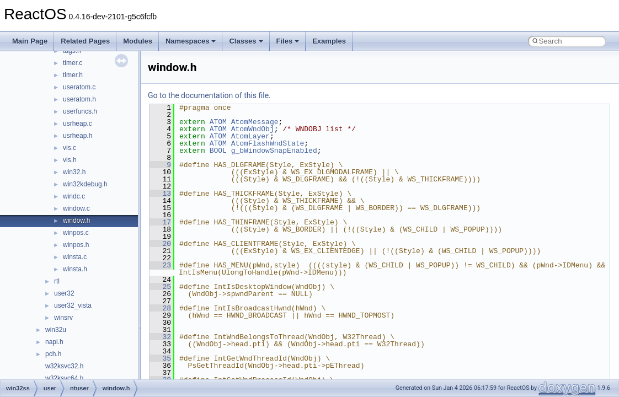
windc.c (74, 196)
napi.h (54, 342)
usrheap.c (77, 123)
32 (160, 337)
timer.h (73, 75)
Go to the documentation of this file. (209, 95)
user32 (64, 293)
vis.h (70, 160)
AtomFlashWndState (268, 143)
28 (160, 308)
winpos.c (76, 233)
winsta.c (75, 257)
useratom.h (79, 99)
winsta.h (75, 269)
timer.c (72, 63)
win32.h (74, 172)
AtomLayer (250, 136)
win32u (55, 330)
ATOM (218, 122)
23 (160, 265)
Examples (329, 41)
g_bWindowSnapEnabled (274, 150)
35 (160, 358)
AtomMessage (255, 122)
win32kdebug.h (85, 184)
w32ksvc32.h (64, 366)
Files (288, 41)
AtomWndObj (252, 129)
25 (160, 287)
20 (160, 244)
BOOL (218, 150)
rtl (57, 281)
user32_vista (73, 305)
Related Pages (85, 41)
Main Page (29, 41)
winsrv (63, 317)
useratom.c (79, 87)
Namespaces (191, 41)
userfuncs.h (80, 111)
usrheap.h (77, 136)
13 (160, 193)
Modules (137, 41)
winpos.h (76, 245)
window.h (76, 220)
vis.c (69, 148)
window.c (76, 208)
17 (160, 222)
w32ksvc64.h (64, 378)
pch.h (53, 354)
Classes (246, 41)
